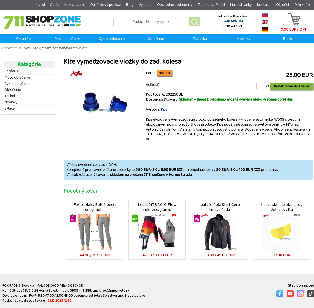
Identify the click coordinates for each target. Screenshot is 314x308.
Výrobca (145, 5)
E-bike (288, 39)
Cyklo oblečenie (112, 39)
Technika (200, 39)
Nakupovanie (74, 5)
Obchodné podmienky (175, 5)
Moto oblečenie (67, 39)
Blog (130, 5)
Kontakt (263, 5)
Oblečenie (156, 39)
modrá (164, 73)
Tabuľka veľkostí (211, 5)
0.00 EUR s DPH (294, 27)
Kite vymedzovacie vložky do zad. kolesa (59, 47)
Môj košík (302, 5)
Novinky (243, 39)
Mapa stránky (241, 5)
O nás (54, 5)
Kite (164, 109)
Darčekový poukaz (105, 5)
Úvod (40, 5)
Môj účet (282, 5)
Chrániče (23, 39)
